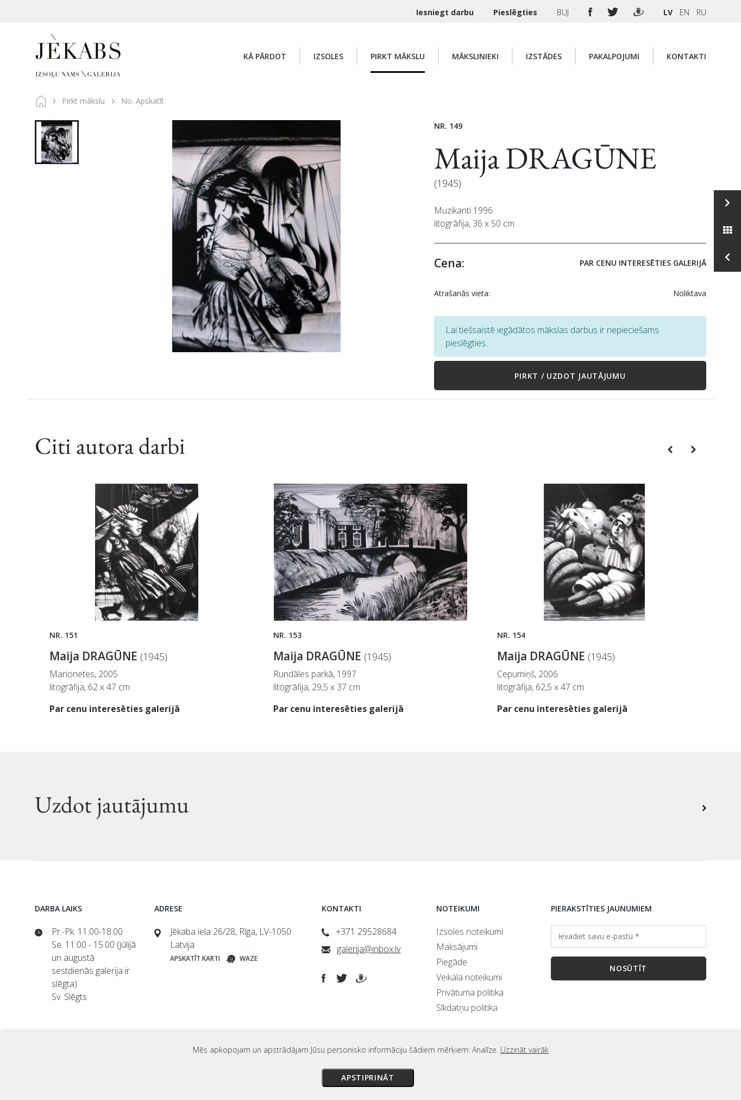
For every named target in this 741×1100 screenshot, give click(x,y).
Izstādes (544, 56)
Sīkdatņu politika (467, 1008)
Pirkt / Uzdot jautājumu (569, 376)
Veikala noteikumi (469, 977)
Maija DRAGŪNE (545, 158)
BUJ (564, 12)
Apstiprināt (367, 1077)
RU (701, 12)
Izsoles (328, 56)
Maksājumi (457, 947)
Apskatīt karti (195, 958)
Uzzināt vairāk (524, 1050)
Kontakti (686, 56)
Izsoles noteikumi (469, 932)
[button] (671, 448)
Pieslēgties (516, 12)
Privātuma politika (470, 992)
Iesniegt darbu (446, 12)
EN (684, 12)
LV (668, 12)
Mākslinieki (475, 56)
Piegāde (451, 962)
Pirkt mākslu (397, 56)
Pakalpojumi (614, 56)
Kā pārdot (264, 56)
